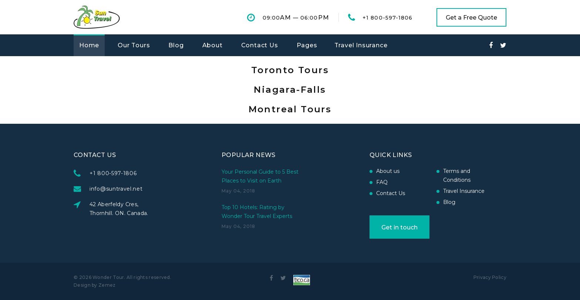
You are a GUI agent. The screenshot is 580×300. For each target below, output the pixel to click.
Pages (307, 45)
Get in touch (399, 227)
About (212, 45)
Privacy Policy (489, 277)
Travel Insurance (361, 45)
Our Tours (134, 45)
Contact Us (259, 45)
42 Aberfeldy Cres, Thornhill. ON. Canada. (119, 209)
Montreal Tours (290, 109)
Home (89, 45)
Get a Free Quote (471, 17)
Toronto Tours (290, 70)
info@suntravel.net (116, 188)
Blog (175, 45)
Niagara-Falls (290, 89)
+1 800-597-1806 (387, 17)
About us (387, 171)
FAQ (382, 182)
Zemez (107, 285)
